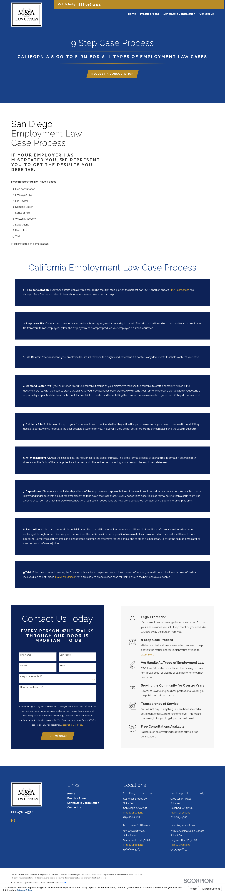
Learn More (152, 654)
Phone (20, 665)
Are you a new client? (28, 676)
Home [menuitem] (132, 13)
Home (71, 793)
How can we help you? (28, 687)
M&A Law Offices (179, 293)
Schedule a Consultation (83, 802)
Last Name (62, 655)
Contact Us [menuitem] (206, 13)
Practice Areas (76, 798)
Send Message (54, 736)
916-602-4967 (131, 849)
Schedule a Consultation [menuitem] (179, 13)
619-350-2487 (131, 817)
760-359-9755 (178, 817)
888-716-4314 (89, 4)
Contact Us (74, 807)
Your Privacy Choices (53, 882)
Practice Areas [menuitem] (149, 13)
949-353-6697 (179, 849)
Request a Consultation (112, 74)
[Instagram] (13, 820)
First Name (22, 655)
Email (59, 665)
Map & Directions (133, 812)
